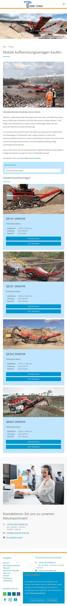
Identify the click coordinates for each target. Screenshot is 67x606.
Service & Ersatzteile (11, 570)
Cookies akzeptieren (37, 600)
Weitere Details (33, 239)
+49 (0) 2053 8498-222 (17, 524)
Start (4, 47)
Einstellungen (52, 600)
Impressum (7, 578)
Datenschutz (8, 581)
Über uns (6, 573)
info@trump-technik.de (18, 532)
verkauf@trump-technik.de (30, 158)
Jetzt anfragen (33, 244)
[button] (4, 594)
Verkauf (11, 47)
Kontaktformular (15, 537)
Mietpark (6, 568)
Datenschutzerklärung (37, 593)
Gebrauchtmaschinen (11, 565)
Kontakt (6, 575)
